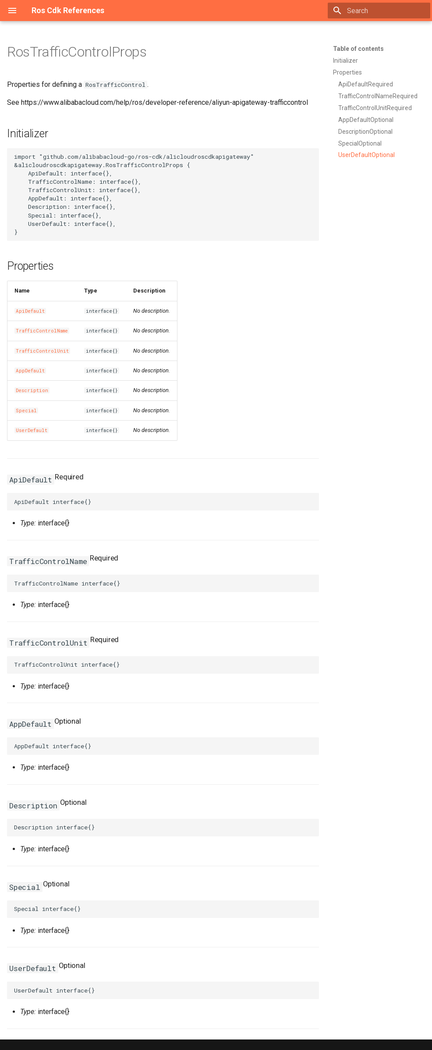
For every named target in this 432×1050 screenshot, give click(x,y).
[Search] (379, 10)
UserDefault (31, 430)
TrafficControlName (42, 331)
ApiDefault (30, 311)
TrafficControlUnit (42, 351)
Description (32, 390)
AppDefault (30, 371)
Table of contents (358, 48)
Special (26, 410)
